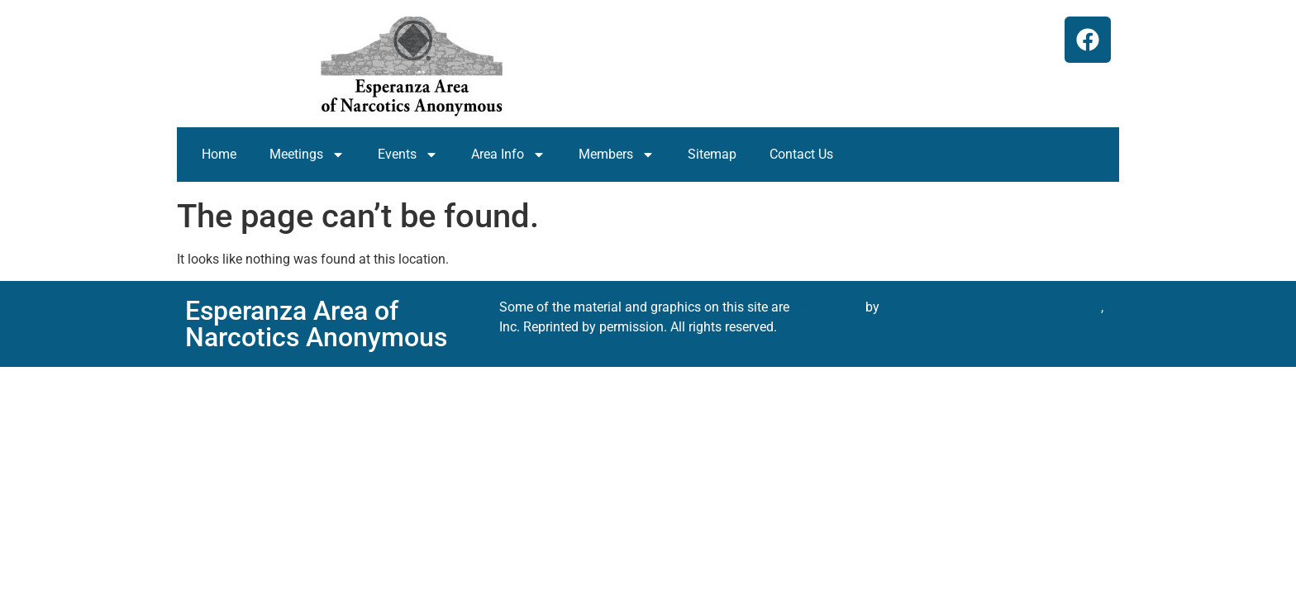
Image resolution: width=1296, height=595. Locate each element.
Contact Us (801, 154)
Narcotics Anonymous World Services (992, 307)
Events (408, 154)
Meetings (307, 154)
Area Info (508, 154)
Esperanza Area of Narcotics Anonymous (316, 324)
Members (617, 154)
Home (219, 154)
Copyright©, (829, 307)
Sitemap (712, 154)
